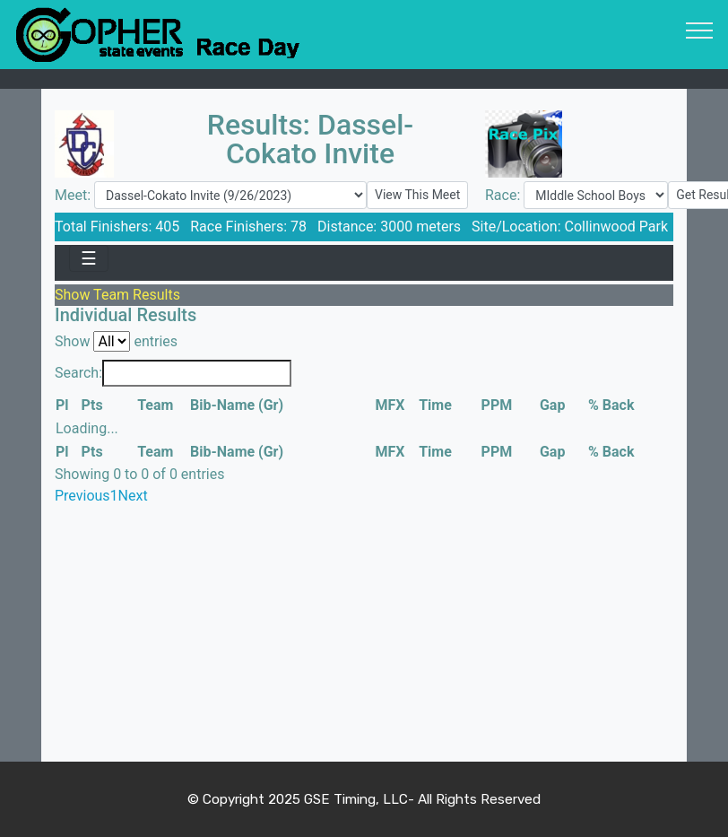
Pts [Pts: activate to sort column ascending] (92, 405)
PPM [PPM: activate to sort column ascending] (497, 405)
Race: (504, 195)
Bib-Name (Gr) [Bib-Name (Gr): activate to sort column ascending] (236, 405)
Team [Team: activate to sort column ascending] (155, 405)
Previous (82, 495)
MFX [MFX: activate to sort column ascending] (390, 405)
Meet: (74, 195)
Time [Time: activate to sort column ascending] (435, 405)
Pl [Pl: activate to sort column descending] (62, 405)
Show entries (116, 341)
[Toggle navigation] (700, 30)
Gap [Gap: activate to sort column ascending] (552, 405)
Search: (173, 373)
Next (133, 495)
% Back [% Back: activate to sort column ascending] (611, 405)
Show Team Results (117, 294)
